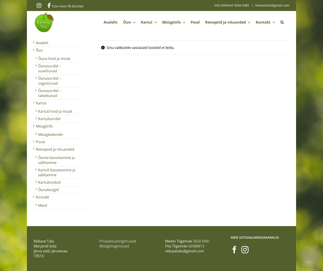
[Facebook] (234, 249)
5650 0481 (242, 5)
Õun (39, 50)
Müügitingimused (114, 246)
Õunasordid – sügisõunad (49, 81)
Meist (42, 205)
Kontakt (42, 197)
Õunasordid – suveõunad (49, 68)
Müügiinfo (44, 126)
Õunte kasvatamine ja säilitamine (56, 160)
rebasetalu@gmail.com (272, 5)
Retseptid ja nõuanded (55, 149)
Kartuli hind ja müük (55, 111)
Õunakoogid (48, 189)
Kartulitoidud (49, 182)
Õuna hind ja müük (54, 58)
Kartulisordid (49, 118)
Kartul (41, 103)
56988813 (196, 246)
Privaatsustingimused (117, 241)
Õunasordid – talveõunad (49, 93)
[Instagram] (245, 249)
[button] (282, 22)
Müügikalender (50, 134)
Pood (40, 141)
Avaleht (42, 42)
